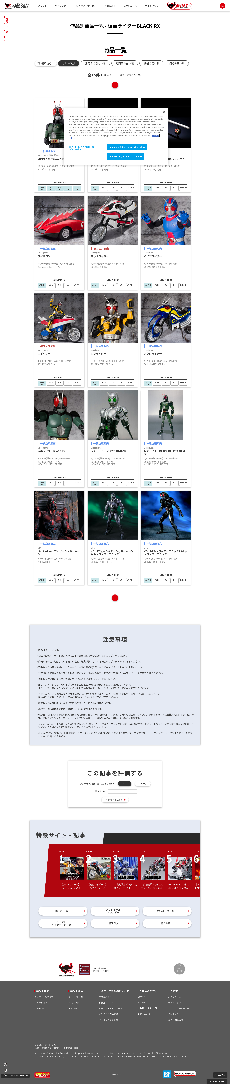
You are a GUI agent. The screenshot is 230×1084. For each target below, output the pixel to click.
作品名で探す (40, 1008)
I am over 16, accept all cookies (125, 156)
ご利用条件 (173, 1014)
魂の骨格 (165, 923)
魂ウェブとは (174, 996)
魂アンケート (144, 996)
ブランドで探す (41, 1002)
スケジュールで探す (43, 996)
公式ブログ (73, 1002)
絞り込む (46, 63)
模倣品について (106, 1002)
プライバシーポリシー (178, 1008)
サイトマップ (151, 5)
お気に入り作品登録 (108, 1014)
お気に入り (110, 5)
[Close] (164, 112)
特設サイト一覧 (75, 996)
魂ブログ (113, 923)
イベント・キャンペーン (110, 1008)
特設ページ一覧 (165, 911)
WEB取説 (142, 1002)
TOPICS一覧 (61, 911)
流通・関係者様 (175, 1019)
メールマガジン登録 (108, 1019)
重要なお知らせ (106, 996)
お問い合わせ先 (145, 1014)
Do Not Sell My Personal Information (16, 1071)
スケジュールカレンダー (113, 911)
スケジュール (130, 5)
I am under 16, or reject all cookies (126, 147)
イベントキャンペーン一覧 (61, 923)
